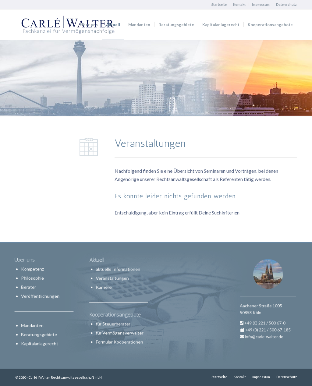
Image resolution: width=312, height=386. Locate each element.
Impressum (261, 4)
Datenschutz (286, 4)
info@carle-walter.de (265, 327)
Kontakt (239, 4)
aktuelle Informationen (118, 272)
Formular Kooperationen (119, 338)
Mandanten (33, 325)
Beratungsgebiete (39, 334)
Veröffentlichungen (40, 296)
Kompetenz (33, 269)
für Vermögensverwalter (119, 330)
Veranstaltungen (113, 280)
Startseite (219, 4)
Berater (29, 287)
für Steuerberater (113, 322)
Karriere (105, 288)
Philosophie (33, 278)
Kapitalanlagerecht (40, 342)
